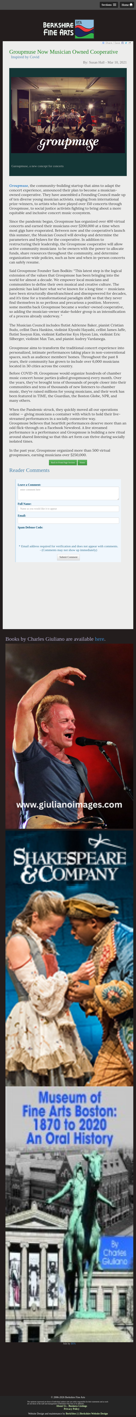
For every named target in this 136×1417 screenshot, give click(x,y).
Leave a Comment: (29, 484)
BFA (73, 1343)
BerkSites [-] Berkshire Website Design (87, 1413)
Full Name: (24, 503)
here (99, 639)
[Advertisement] (68, 597)
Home (127, 4)
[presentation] (45, 536)
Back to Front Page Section (63, 462)
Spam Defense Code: (30, 527)
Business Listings (78, 1406)
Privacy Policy (71, 1409)
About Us (61, 1406)
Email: (22, 515)
